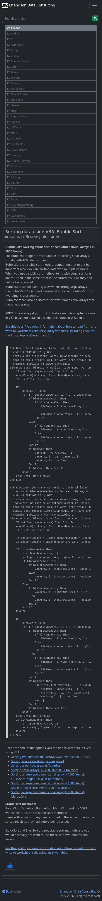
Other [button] (12, 133)
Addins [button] (13, 33)
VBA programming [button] (20, 205)
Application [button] (16, 44)
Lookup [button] (13, 122)
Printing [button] (14, 155)
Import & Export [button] (19, 116)
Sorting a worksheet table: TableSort (36, 766)
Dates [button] (12, 72)
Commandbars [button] (18, 61)
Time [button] (12, 199)
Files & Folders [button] (17, 94)
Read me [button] (14, 166)
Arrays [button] (13, 50)
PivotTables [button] (16, 144)
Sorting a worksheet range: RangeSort (37, 761)
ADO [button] (11, 39)
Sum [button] (11, 193)
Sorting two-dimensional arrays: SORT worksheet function (51, 757)
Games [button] (13, 105)
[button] (51, 28)
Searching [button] (15, 171)
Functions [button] (15, 100)
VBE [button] (11, 210)
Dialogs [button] (13, 77)
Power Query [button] (17, 149)
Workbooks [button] (16, 216)
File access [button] (15, 88)
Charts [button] (13, 55)
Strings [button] (13, 188)
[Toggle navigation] (94, 5)
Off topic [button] (14, 127)
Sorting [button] (13, 177)
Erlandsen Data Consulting (28, 5)
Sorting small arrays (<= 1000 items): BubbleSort (44, 770)
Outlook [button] (14, 138)
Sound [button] (13, 182)
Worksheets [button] (16, 221)
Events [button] (13, 83)
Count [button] (12, 66)
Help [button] (12, 111)
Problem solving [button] (18, 160)
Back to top (12, 891)
